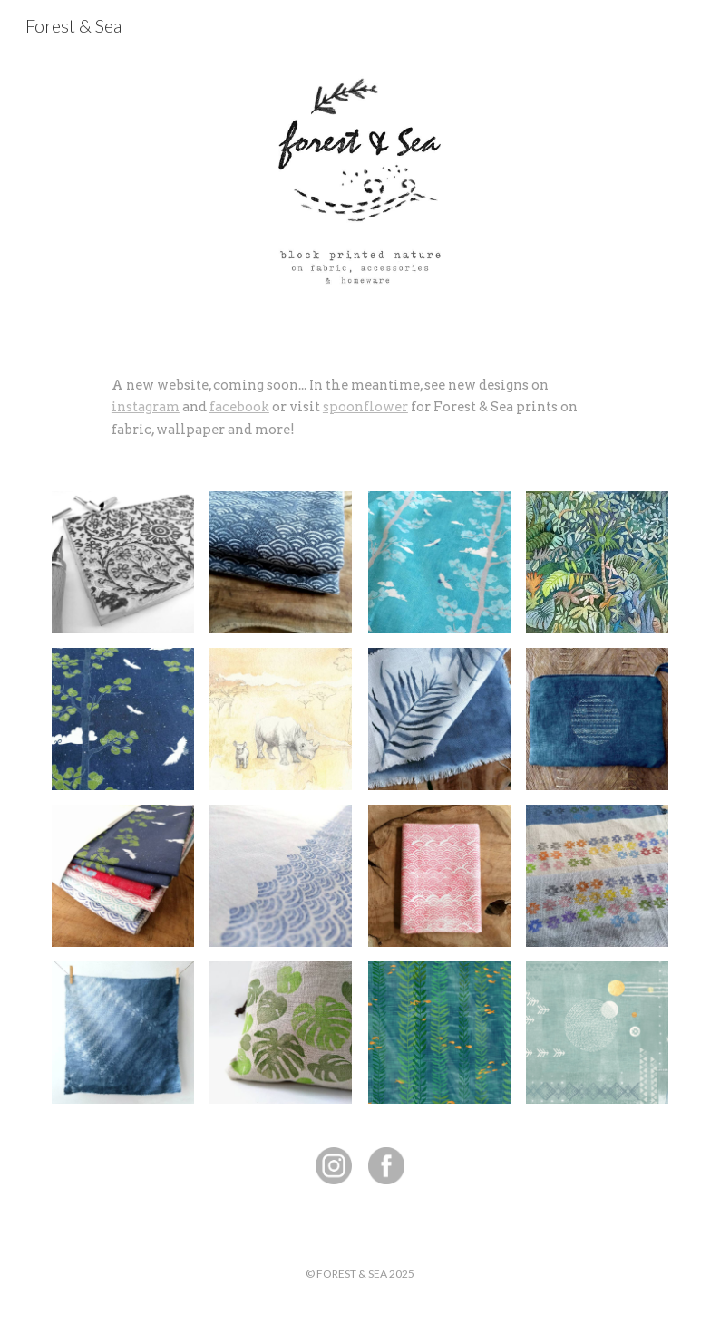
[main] (360, 407)
